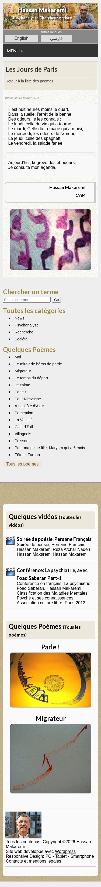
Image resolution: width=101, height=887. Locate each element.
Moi (18, 357)
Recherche (24, 332)
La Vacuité (24, 420)
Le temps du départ (31, 378)
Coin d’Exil (24, 427)
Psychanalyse (27, 325)
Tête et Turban (27, 455)
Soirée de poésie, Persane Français (54, 539)
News (19, 318)
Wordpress (65, 851)
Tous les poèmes (22, 464)
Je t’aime (22, 385)
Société (21, 339)
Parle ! (20, 392)
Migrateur (23, 371)
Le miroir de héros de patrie (38, 364)
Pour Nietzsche (28, 399)
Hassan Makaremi (42, 9)
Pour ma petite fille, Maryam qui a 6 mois (50, 448)
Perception (24, 413)
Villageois (23, 434)
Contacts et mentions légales (33, 861)
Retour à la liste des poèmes (29, 81)
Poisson (21, 441)
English (21, 38)
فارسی (56, 38)
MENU (15, 50)
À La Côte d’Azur (29, 406)
